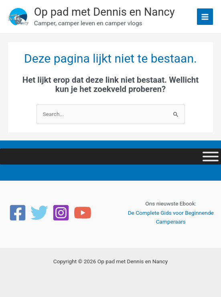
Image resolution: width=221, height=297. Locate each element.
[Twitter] (39, 212)
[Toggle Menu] (211, 156)
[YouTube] (82, 212)
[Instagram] (61, 212)
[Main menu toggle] (205, 16)
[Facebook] (17, 212)
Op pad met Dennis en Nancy (104, 12)
